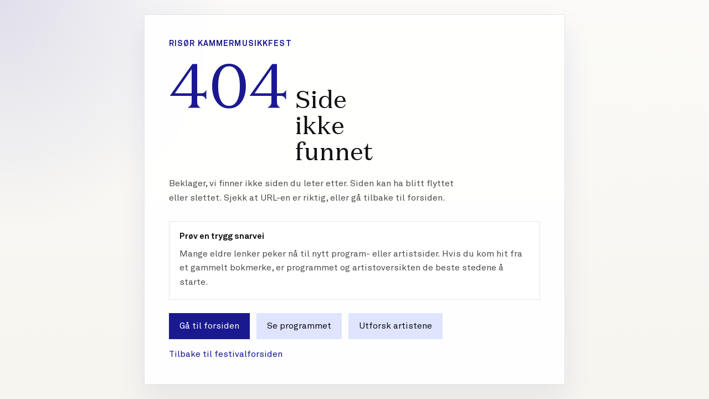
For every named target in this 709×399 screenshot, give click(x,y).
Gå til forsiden (209, 325)
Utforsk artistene (395, 325)
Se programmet (299, 325)
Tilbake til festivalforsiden (225, 354)
